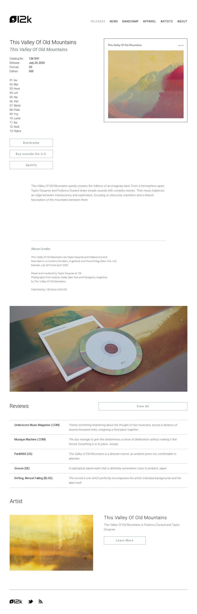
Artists (167, 21)
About (182, 21)
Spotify (31, 165)
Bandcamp (130, 21)
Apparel (149, 21)
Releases (98, 21)
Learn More (125, 540)
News (114, 21)
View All (143, 406)
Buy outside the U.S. (31, 154)
